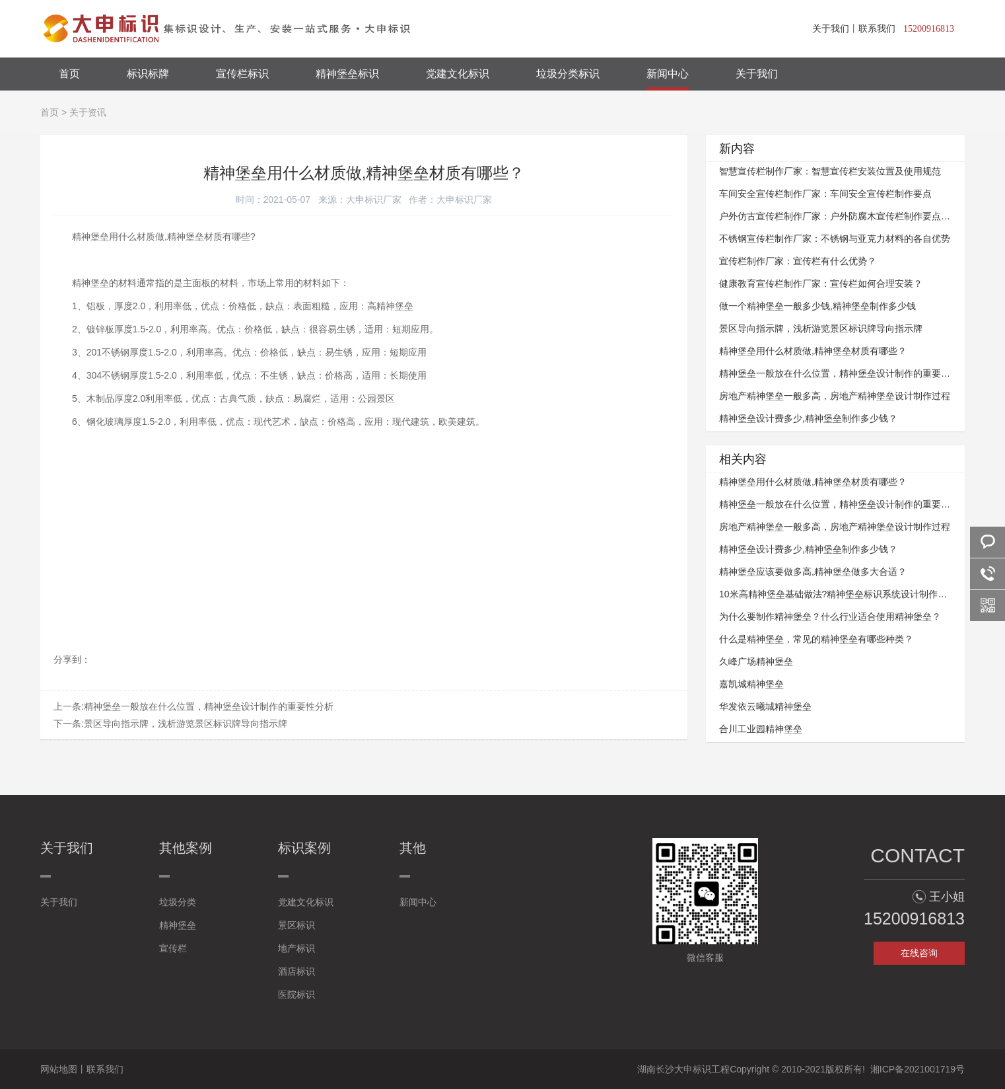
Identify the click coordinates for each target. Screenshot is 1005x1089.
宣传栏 (173, 948)
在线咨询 (919, 953)
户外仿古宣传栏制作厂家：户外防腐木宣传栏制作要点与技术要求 (853, 216)
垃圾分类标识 (568, 73)
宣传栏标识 (242, 73)
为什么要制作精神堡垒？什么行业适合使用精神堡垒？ (830, 616)
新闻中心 (667, 73)
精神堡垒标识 (347, 73)
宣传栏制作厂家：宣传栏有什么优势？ (797, 261)
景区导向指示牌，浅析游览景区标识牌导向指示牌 (185, 723)
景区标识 (296, 925)
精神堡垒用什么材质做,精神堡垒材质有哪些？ (813, 351)
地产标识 (296, 948)
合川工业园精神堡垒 (760, 729)
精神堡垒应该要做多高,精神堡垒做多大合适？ (813, 571)
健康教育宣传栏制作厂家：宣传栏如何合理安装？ (820, 283)
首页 (69, 73)
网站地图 (58, 1069)
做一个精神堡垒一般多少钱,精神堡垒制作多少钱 (817, 306)
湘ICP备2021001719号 (917, 1069)
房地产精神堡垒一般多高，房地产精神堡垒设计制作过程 (834, 396)
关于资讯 (87, 112)
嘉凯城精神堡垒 (751, 684)
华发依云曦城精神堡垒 (765, 706)
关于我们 (830, 28)
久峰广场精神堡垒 (756, 661)
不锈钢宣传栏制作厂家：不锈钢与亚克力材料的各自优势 (834, 238)
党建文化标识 (457, 73)
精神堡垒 (177, 925)
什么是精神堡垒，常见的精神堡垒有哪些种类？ (816, 639)
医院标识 (296, 994)
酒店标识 (296, 971)
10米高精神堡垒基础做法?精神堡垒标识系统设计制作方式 (837, 594)
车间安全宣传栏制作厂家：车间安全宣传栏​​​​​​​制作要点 (825, 193)
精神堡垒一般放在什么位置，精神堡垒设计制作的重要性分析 (208, 706)
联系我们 (876, 28)
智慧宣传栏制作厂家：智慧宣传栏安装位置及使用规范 (830, 171)
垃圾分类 (177, 902)
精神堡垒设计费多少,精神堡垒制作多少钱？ (808, 418)
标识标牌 (148, 73)
